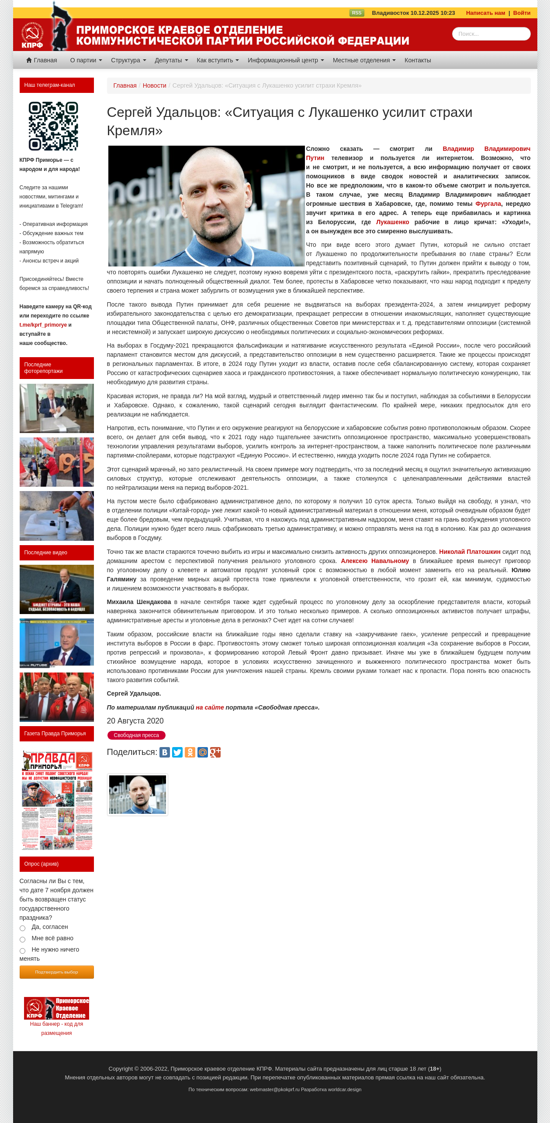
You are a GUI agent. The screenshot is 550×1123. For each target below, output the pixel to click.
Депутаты (171, 60)
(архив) (50, 864)
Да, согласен (50, 926)
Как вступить (218, 60)
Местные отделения (364, 60)
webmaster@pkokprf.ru (275, 1089)
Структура (128, 60)
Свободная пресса (136, 735)
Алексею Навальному (375, 560)
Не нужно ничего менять (50, 954)
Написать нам (485, 13)
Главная (41, 60)
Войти (522, 13)
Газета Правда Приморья (55, 733)
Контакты (418, 60)
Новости (154, 85)
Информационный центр (286, 60)
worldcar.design (344, 1089)
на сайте (210, 707)
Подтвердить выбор (56, 971)
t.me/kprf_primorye (43, 325)
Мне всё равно (53, 938)
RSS (357, 12)
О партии (86, 60)
